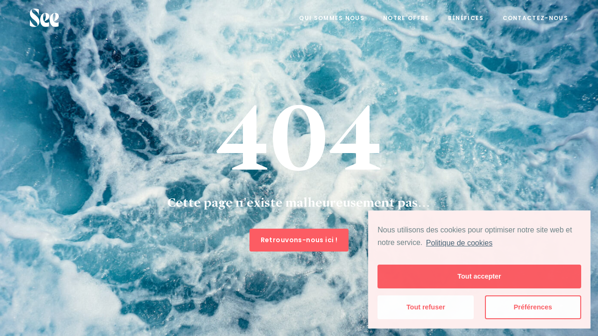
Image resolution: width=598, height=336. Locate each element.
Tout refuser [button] (425, 307)
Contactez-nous (535, 18)
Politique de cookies (459, 243)
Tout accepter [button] (479, 276)
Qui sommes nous (331, 18)
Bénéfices (466, 18)
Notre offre (406, 18)
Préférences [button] (532, 307)
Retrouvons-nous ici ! (299, 240)
